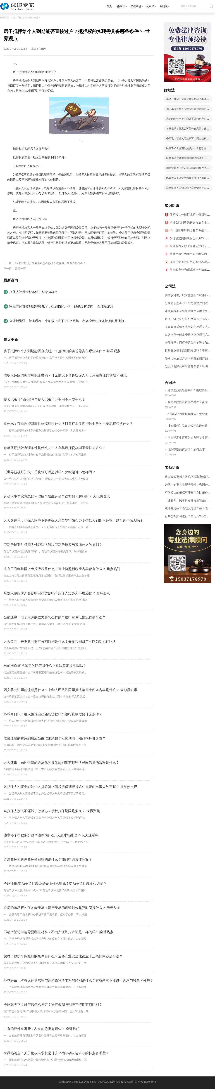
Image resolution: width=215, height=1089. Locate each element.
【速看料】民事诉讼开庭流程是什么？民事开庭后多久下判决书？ (189, 426)
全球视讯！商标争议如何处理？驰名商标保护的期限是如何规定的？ (188, 344)
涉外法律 (22, 17)
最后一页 (20, 268)
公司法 (150, 6)
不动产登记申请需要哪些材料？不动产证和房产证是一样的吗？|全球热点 (187, 100)
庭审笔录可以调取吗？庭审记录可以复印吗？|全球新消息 (187, 188)
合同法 (164, 6)
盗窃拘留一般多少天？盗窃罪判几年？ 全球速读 (186, 336)
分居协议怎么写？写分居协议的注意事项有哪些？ (188, 304)
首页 (109, 6)
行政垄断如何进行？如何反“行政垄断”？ (188, 450)
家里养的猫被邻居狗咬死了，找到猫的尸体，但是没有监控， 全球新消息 (61, 306)
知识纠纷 (135, 6)
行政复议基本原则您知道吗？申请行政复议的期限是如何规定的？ (188, 352)
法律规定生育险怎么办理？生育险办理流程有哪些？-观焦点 (189, 438)
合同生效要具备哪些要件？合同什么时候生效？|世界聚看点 (189, 403)
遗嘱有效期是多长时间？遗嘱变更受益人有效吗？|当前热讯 (188, 312)
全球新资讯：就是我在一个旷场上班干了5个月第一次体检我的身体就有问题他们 (66, 321)
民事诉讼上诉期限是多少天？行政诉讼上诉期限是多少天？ (187, 149)
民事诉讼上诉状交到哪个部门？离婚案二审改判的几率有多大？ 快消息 (187, 178)
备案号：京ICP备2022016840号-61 (106, 1082)
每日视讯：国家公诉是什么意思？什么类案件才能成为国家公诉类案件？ (187, 129)
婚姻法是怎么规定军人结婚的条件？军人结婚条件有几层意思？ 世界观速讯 (187, 169)
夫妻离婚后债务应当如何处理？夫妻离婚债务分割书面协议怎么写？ (188, 328)
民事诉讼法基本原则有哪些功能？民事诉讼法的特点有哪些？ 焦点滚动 (187, 159)
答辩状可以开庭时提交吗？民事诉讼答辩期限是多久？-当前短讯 (188, 296)
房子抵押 (60, 251)
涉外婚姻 (33, 17)
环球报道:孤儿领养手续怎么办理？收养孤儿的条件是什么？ (50, 263)
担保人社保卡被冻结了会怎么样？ (33, 292)
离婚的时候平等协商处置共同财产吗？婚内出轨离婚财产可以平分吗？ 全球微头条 (188, 119)
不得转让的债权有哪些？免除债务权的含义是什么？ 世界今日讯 (189, 414)
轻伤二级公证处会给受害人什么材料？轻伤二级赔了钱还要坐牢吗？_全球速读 (187, 320)
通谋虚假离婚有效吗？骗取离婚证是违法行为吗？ (189, 391)
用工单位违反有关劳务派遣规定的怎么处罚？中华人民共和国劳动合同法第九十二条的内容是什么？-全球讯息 (187, 109)
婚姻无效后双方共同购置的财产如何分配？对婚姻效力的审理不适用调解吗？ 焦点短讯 (188, 359)
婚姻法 (121, 6)
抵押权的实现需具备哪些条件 (35, 251)
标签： (11, 251)
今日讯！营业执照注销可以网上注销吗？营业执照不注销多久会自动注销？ (187, 139)
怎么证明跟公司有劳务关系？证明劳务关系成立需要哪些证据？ (188, 367)
